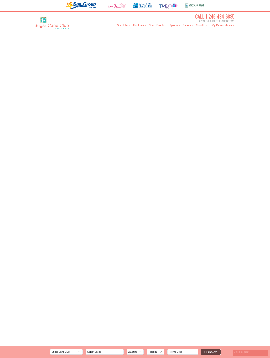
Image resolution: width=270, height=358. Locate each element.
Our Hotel (122, 25)
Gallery (187, 25)
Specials (174, 25)
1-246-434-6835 (215, 16)
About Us (201, 25)
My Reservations (222, 25)
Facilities (138, 25)
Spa (151, 25)
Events (160, 25)
